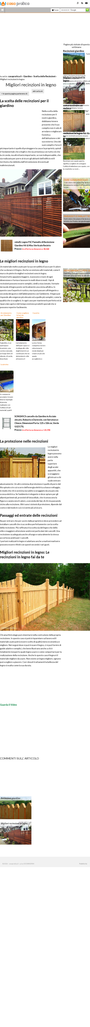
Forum (55, 10)
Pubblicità (83, 864)
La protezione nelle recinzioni (24, 441)
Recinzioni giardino (10, 798)
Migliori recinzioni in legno (14, 823)
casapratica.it (15, 76)
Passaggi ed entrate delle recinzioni (29, 515)
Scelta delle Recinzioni (44, 76)
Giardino (27, 76)
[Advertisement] (29, 44)
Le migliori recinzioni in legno (24, 261)
